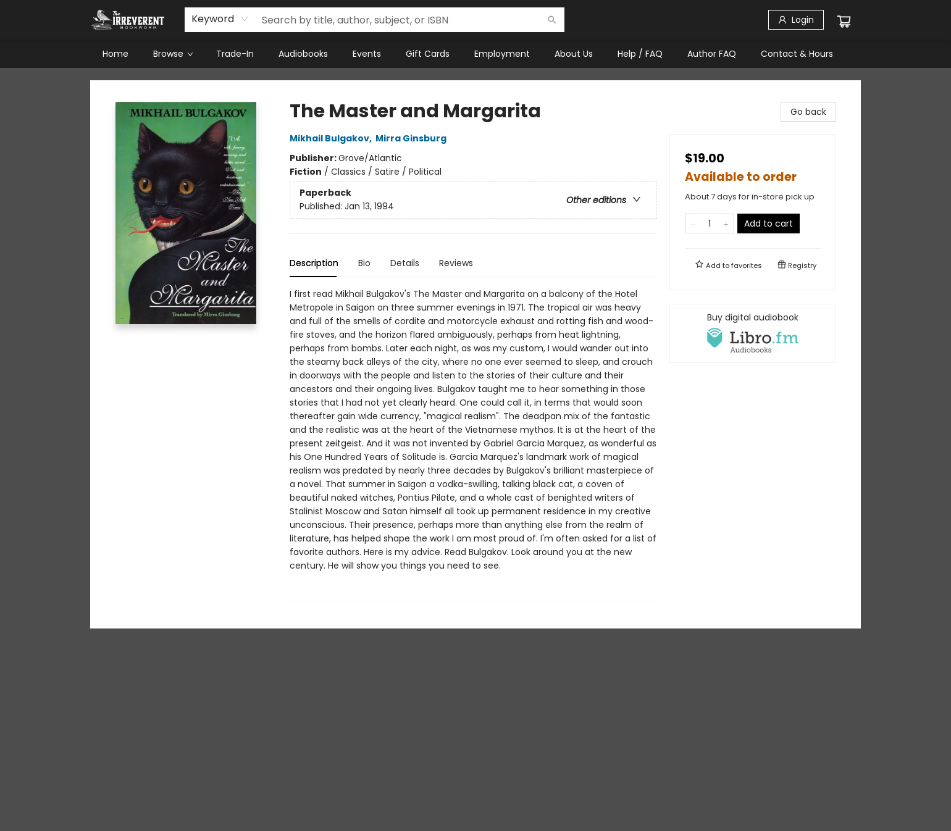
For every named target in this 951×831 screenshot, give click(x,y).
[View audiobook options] (752, 333)
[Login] (796, 20)
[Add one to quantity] (726, 223)
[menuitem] (115, 54)
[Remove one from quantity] (693, 223)
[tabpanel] (473, 444)
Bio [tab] (364, 263)
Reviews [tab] (456, 263)
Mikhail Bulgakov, (332, 138)
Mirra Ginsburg (412, 138)
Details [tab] (404, 263)
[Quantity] (709, 223)
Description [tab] (314, 263)
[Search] (552, 19)
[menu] (475, 54)
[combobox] (220, 19)
